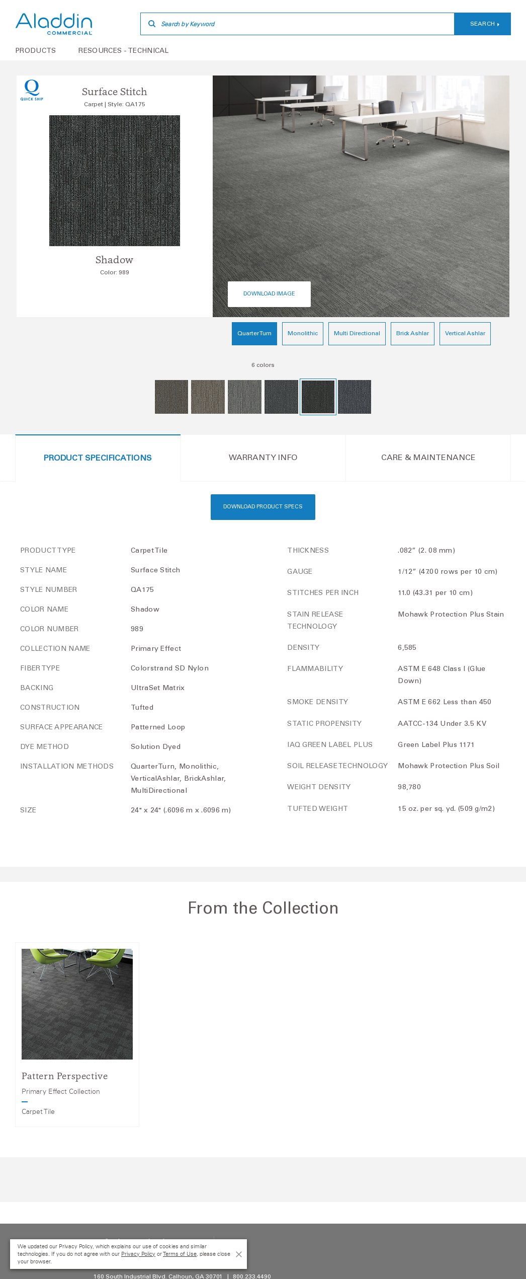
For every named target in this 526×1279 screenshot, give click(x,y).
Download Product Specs (263, 507)
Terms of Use (180, 1254)
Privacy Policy (138, 1254)
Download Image (269, 294)
